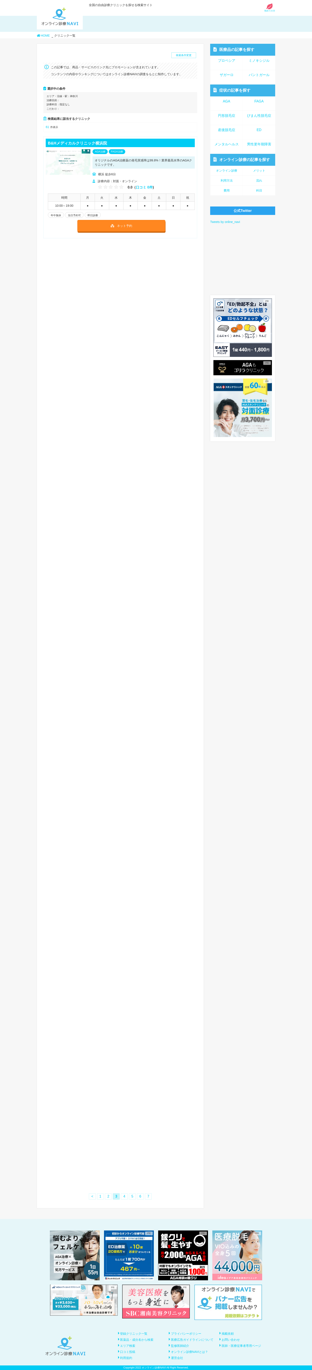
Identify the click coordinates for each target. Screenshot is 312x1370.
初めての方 (269, 9)
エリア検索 (127, 1345)
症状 (231, 90)
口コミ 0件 (144, 187)
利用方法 (227, 180)
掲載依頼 (228, 1333)
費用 (227, 190)
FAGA (259, 101)
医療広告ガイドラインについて (192, 1339)
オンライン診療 (241, 159)
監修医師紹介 (180, 1345)
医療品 (233, 49)
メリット (259, 170)
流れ (259, 180)
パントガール (259, 75)
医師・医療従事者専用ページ (241, 1345)
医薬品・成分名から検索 (137, 1339)
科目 (259, 190)
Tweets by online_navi (225, 222)
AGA (226, 101)
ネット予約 (121, 226)
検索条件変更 (184, 55)
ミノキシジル (259, 60)
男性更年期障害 (259, 144)
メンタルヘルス (226, 144)
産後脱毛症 (226, 130)
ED (259, 130)
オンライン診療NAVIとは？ (189, 1352)
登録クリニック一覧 (134, 1333)
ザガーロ (227, 75)
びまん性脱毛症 (259, 115)
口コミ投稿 (127, 1352)
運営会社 (177, 1358)
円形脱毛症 (226, 115)
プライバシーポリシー (186, 1333)
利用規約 (126, 1358)
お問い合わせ (231, 1339)
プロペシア (226, 60)
